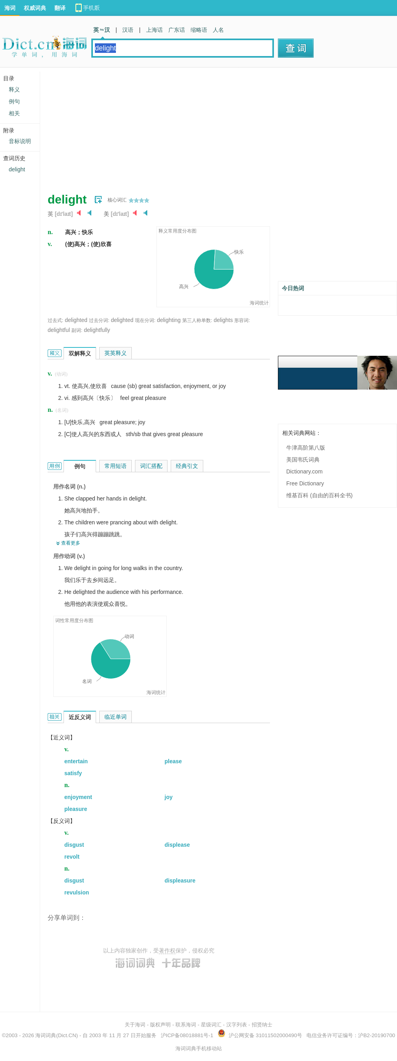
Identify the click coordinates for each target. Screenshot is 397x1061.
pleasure (75, 809)
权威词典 (35, 8)
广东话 (176, 30)
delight (17, 169)
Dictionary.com (304, 471)
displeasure (180, 880)
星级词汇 (211, 1025)
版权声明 (160, 1025)
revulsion (76, 892)
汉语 (127, 30)
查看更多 (70, 543)
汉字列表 (236, 1025)
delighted (76, 320)
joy (169, 797)
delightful (59, 330)
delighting (169, 320)
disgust (74, 845)
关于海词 (135, 1025)
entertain (76, 761)
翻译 (60, 8)
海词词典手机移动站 (198, 1048)
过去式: (55, 320)
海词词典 (45, 1035)
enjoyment (78, 797)
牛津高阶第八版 (305, 447)
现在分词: (145, 320)
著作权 (167, 950)
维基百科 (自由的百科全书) (319, 495)
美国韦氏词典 (303, 459)
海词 (9, 8)
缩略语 (199, 30)
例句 (14, 101)
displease (177, 845)
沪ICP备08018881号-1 (187, 1035)
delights (223, 320)
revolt (71, 856)
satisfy (73, 773)
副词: (76, 330)
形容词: (242, 320)
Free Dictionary (305, 483)
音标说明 (20, 141)
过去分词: (99, 320)
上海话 (154, 30)
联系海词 (185, 1025)
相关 (14, 113)
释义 (14, 89)
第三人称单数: (197, 320)
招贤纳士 (262, 1025)
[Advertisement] (176, 127)
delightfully (97, 330)
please (173, 761)
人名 (218, 30)
